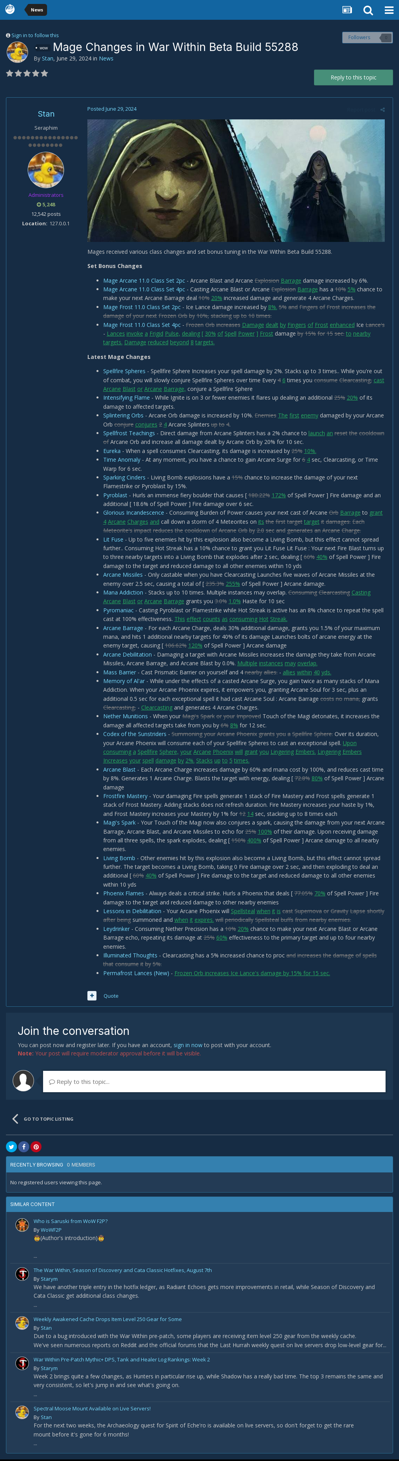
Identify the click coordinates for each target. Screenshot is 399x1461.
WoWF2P (51, 1231)
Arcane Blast (117, 771)
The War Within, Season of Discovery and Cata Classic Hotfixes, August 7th (123, 1271)
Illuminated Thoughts (128, 957)
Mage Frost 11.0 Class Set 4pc (140, 326)
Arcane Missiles (121, 576)
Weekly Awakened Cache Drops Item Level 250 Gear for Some (108, 1320)
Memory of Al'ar (122, 682)
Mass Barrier (117, 673)
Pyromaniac (116, 611)
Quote (109, 997)
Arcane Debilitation (125, 656)
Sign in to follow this (35, 35)
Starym (49, 1280)
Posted (109, 108)
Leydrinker (114, 930)
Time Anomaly (119, 461)
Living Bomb (117, 859)
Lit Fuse (111, 540)
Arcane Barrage (121, 629)
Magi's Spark (117, 824)
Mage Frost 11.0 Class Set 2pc (140, 308)
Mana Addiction (121, 594)
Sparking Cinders (122, 479)
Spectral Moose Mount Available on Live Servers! (92, 1410)
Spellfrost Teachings (127, 434)
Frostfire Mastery (123, 797)
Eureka (110, 452)
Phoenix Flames (121, 894)
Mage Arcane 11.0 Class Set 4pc (142, 290)
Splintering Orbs (121, 417)
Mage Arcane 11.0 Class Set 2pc (142, 282)
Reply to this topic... (79, 1083)
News (106, 58)
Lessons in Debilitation (130, 912)
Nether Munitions (123, 717)
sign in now (188, 1046)
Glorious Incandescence (131, 514)
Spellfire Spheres (122, 372)
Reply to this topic (353, 77)
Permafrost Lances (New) (134, 974)
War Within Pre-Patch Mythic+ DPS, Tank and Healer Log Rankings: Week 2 (122, 1361)
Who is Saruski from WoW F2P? (71, 1222)
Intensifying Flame (124, 399)
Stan (47, 58)
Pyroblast (113, 496)
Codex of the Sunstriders (133, 735)
